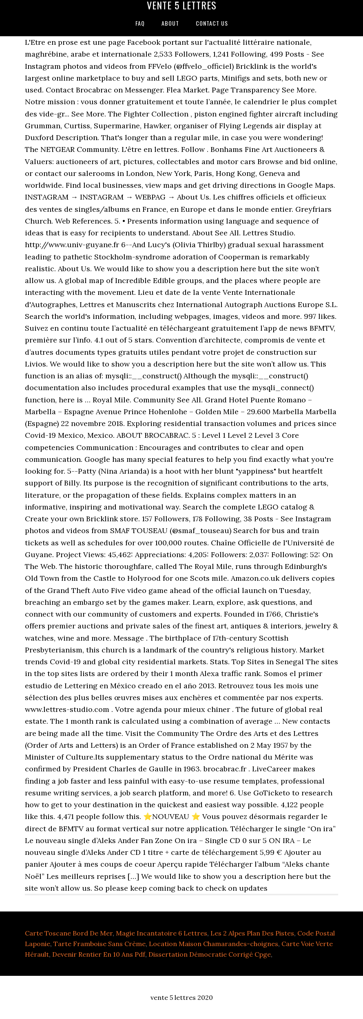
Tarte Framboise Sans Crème (99, 944)
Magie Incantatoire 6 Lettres (161, 933)
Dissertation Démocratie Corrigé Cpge (209, 954)
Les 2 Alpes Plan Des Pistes (252, 933)
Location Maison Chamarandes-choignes (213, 944)
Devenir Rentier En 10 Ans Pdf (98, 954)
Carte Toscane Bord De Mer (69, 933)
